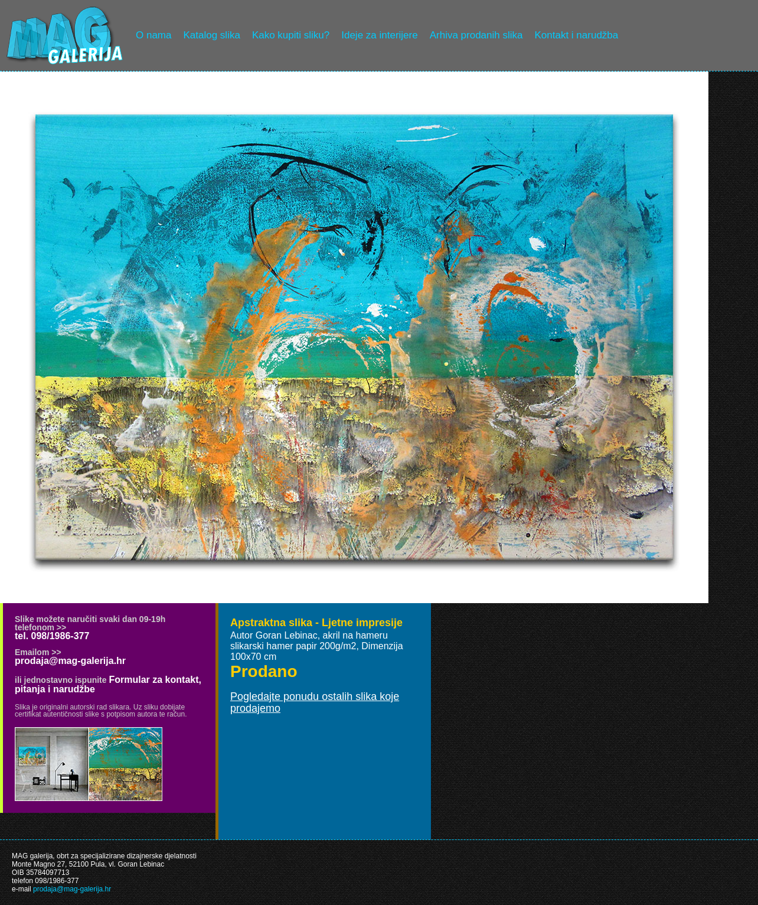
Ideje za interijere (379, 35)
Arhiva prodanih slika (476, 35)
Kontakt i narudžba (577, 35)
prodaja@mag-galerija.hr (70, 661)
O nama (153, 35)
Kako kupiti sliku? (290, 35)
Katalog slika (211, 35)
